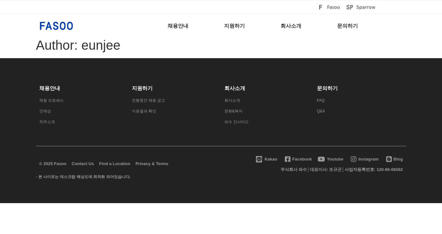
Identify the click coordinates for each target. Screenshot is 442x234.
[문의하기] (347, 27)
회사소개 (234, 88)
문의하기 (327, 88)
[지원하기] (234, 27)
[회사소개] (291, 27)
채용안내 (49, 88)
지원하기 (142, 88)
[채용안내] (178, 27)
